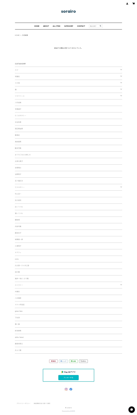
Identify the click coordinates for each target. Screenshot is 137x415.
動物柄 (17, 220)
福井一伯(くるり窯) (22, 279)
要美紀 (17, 135)
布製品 (17, 76)
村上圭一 (18, 194)
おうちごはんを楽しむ (23, 155)
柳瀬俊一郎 (19, 239)
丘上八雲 (18, 350)
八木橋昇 (18, 298)
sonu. (17, 259)
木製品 (17, 292)
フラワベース (20, 96)
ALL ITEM (56, 26)
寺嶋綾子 (18, 109)
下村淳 (17, 318)
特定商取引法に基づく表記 (42, 403)
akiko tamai (19, 337)
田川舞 (17, 272)
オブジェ (18, 252)
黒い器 (17, 324)
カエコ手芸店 (20, 305)
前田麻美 (18, 331)
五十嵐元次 (19, 181)
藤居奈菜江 (19, 344)
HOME (36, 26)
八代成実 (18, 103)
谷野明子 (18, 174)
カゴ (16, 70)
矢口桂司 (18, 200)
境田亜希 (18, 142)
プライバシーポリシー (23, 403)
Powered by (68, 411)
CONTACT (81, 26)
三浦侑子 (18, 246)
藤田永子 (18, 233)
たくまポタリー (20, 116)
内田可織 (18, 226)
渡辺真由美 (19, 129)
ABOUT (46, 26)
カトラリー (19, 285)
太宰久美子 (19, 161)
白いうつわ (19, 207)
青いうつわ (19, 213)
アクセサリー (20, 187)
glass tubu (19, 311)
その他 (17, 83)
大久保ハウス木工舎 (22, 265)
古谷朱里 (18, 122)
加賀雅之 (18, 168)
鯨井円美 (18, 148)
